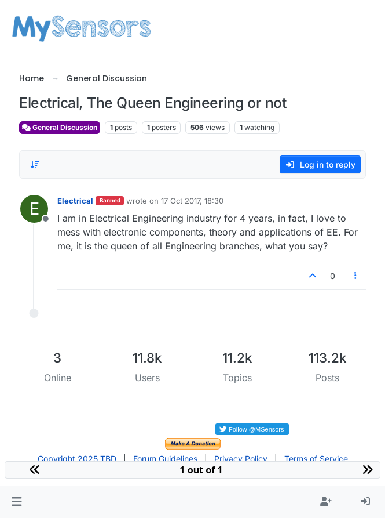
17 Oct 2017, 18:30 (192, 200)
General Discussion (59, 127)
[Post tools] (355, 276)
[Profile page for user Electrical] (34, 209)
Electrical (75, 200)
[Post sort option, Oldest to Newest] (34, 165)
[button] (16, 501)
